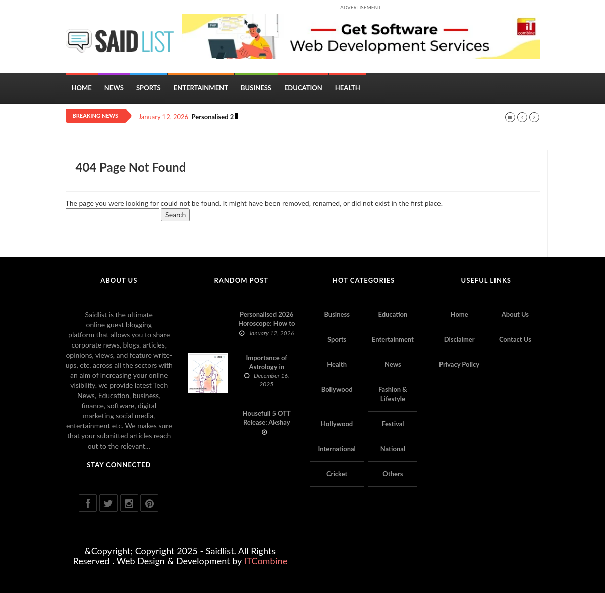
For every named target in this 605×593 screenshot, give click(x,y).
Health (347, 88)
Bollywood (337, 389)
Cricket (336, 474)
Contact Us (515, 339)
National (392, 448)
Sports (148, 88)
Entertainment (201, 88)
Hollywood (337, 424)
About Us (515, 314)
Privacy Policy (459, 364)
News (114, 88)
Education (303, 88)
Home (82, 88)
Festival (392, 424)
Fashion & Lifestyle (392, 394)
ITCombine (265, 560)
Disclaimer (459, 339)
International (336, 448)
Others (392, 474)
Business (256, 88)
